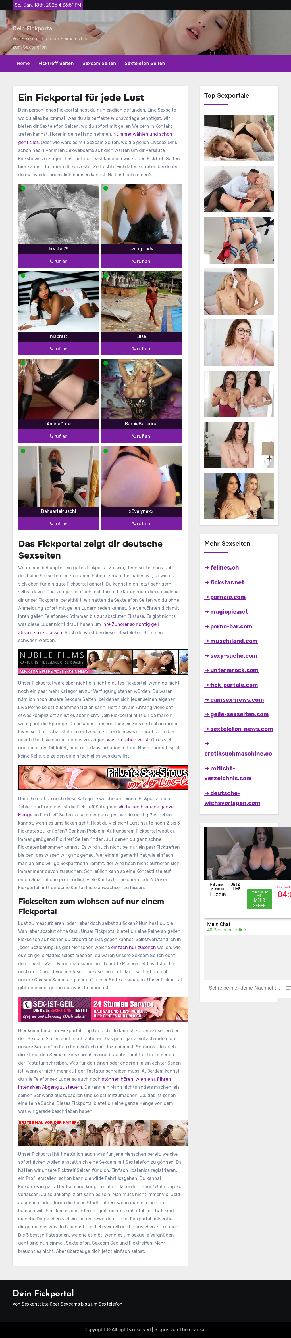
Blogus (161, 1329)
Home (23, 63)
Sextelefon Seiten (145, 63)
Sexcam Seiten (99, 63)
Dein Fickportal (33, 28)
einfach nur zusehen (133, 947)
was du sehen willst (128, 740)
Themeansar (192, 1329)
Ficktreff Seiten (56, 63)
